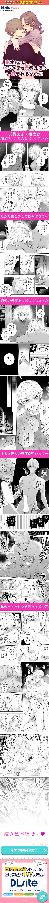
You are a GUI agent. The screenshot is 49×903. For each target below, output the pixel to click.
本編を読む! (42, 896)
